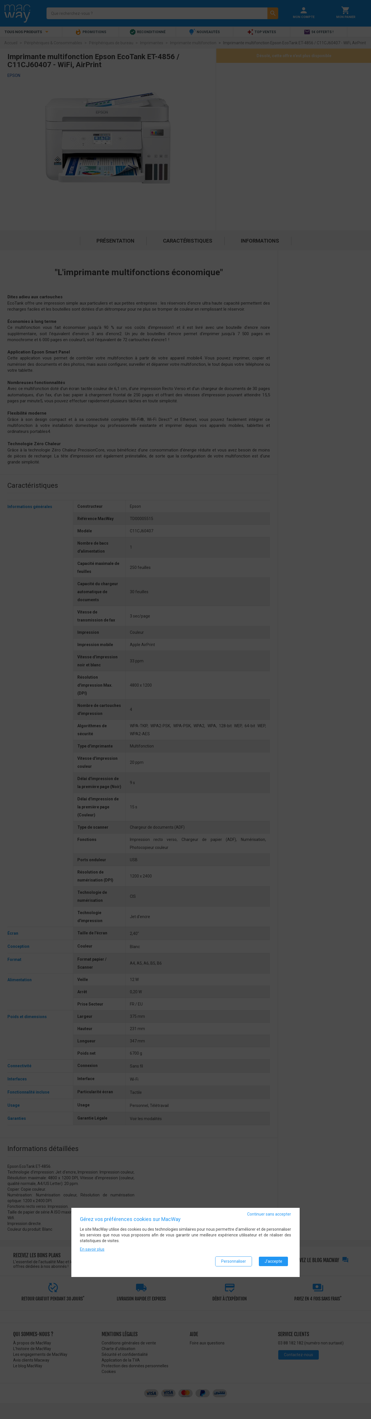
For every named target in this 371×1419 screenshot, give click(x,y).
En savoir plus (92, 1251)
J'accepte (273, 1263)
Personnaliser (233, 1263)
